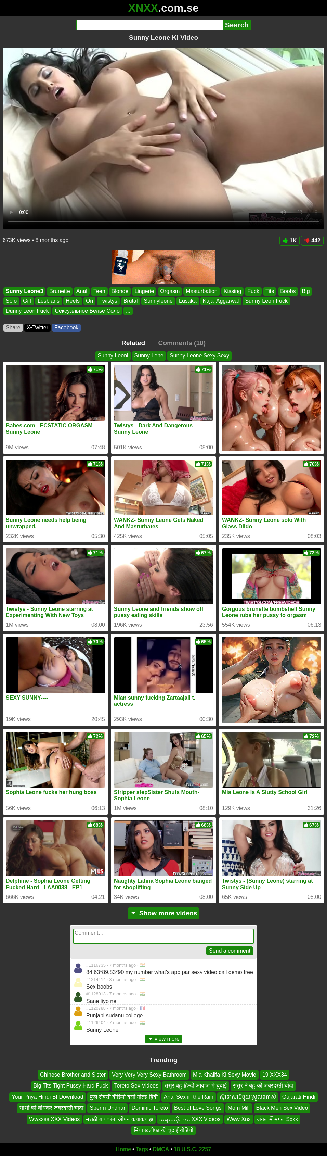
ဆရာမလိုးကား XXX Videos (190, 1119)
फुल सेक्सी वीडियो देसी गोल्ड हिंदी (124, 1097)
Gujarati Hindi (298, 1097)
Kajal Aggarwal (221, 301)
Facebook (66, 327)
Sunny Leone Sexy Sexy (199, 356)
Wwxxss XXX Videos (54, 1119)
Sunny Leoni (113, 356)
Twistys (108, 301)
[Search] (149, 25)
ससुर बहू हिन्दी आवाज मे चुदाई (196, 1086)
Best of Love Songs (198, 1108)
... (128, 311)
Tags (142, 1149)
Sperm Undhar (107, 1108)
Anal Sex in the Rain (188, 1097)
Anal (81, 291)
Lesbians (49, 301)
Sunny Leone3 (24, 291)
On (89, 301)
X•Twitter (37, 327)
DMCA (161, 1149)
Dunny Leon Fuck (27, 311)
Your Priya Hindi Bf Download (47, 1097)
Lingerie (144, 291)
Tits (269, 291)
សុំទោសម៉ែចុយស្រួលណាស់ (248, 1097)
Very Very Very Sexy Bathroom (149, 1075)
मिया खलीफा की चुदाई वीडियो (164, 1130)
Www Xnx (239, 1119)
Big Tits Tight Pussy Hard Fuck (71, 1086)
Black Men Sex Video (282, 1108)
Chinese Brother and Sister (73, 1075)
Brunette (59, 291)
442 (312, 240)
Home (123, 1149)
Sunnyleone (158, 301)
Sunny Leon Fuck (266, 301)
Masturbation (202, 291)
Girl (27, 301)
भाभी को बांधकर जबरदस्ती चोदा (51, 1108)
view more (163, 1039)
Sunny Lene (149, 356)
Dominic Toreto (149, 1108)
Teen (99, 291)
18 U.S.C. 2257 (192, 1149)
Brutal (130, 301)
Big (306, 291)
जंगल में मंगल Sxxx (277, 1119)
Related (133, 343)
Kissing (232, 291)
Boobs (288, 291)
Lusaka (188, 301)
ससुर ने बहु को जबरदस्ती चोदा (263, 1086)
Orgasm (170, 291)
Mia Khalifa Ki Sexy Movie (224, 1075)
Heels (73, 301)
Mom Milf (239, 1108)
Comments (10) (182, 343)
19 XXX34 (274, 1075)
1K (290, 240)
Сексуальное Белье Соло (87, 311)
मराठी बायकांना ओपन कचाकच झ (119, 1119)
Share (13, 327)
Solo (11, 301)
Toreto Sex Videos (136, 1086)
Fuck (253, 291)
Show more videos (163, 913)
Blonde (120, 291)
